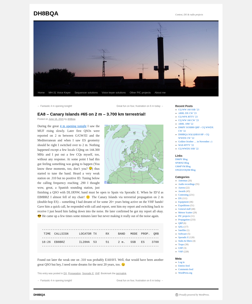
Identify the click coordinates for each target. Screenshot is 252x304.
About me (160, 92)
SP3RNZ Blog (182, 162)
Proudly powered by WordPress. (194, 294)
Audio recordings (186, 184)
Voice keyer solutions (114, 92)
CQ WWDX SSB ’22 (188, 148)
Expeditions (184, 205)
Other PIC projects (140, 92)
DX (65, 273)
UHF (180, 248)
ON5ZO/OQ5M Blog (185, 170)
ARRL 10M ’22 (185, 123)
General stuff (184, 209)
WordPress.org (185, 272)
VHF (97, 273)
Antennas (182, 180)
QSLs (181, 226)
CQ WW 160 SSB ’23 (188, 109)
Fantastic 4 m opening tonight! (54, 106)
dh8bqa (71, 119)
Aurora (181, 187)
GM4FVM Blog (183, 166)
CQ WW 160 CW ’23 (188, 120)
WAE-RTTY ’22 (186, 145)
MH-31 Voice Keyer (60, 92)
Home (41, 92)
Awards (181, 191)
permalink (121, 273)
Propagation (74, 273)
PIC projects (184, 216)
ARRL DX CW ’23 (187, 113)
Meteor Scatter (185, 212)
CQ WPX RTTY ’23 (188, 116)
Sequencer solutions (86, 92)
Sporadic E (88, 273)
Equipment (183, 201)
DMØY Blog (181, 159)
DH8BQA (45, 13)
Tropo (181, 244)
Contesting (183, 194)
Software (182, 233)
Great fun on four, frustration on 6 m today (140, 106)
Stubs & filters (185, 241)
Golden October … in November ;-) (195, 141)
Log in (181, 262)
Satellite (182, 230)
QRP (180, 223)
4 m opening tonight (73, 126)
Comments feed (185, 269)
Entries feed (184, 265)
